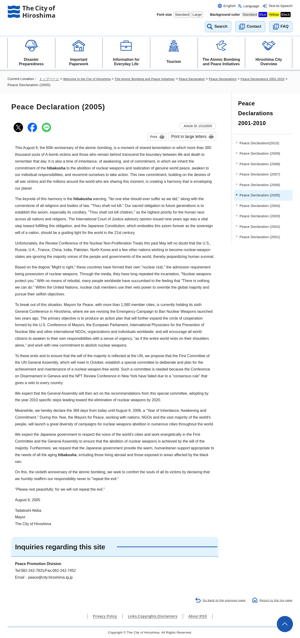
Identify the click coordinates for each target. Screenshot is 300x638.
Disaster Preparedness (31, 61)
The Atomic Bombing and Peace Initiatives (221, 61)
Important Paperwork (78, 61)
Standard (182, 14)
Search (221, 26)
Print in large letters (189, 136)
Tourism (173, 62)
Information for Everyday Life (126, 61)
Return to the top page (274, 600)
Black (285, 14)
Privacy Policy (111, 616)
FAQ (285, 26)
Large (197, 14)
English (229, 6)
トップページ (49, 79)
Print (153, 137)
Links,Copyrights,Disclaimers (152, 616)
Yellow (274, 14)
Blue (262, 14)
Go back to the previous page (220, 600)
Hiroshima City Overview (268, 61)
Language (251, 6)
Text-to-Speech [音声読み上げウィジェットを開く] (280, 6)
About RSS (191, 616)
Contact (254, 26)
